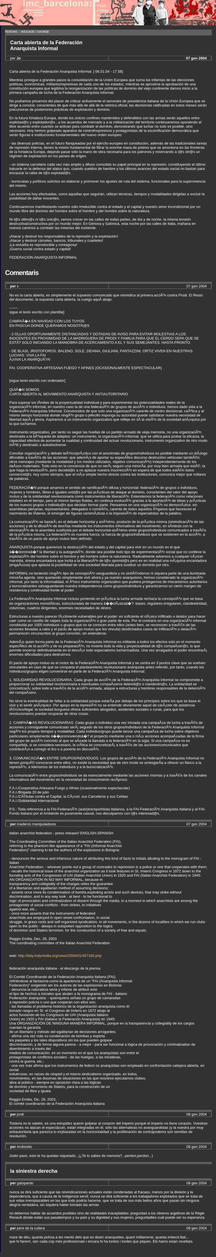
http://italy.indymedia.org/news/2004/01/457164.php (60, 956)
